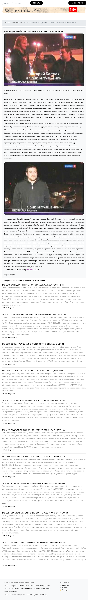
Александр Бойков (43, 586)
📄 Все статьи (64, 585)
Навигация (77, 3)
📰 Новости (63, 587)
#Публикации (9, 275)
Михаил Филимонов (27, 586)
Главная (7, 23)
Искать (36, 3)
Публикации (17, 23)
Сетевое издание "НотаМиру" (37, 595)
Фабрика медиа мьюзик (23, 588)
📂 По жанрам (64, 590)
